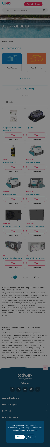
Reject (30, 437)
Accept (19, 437)
